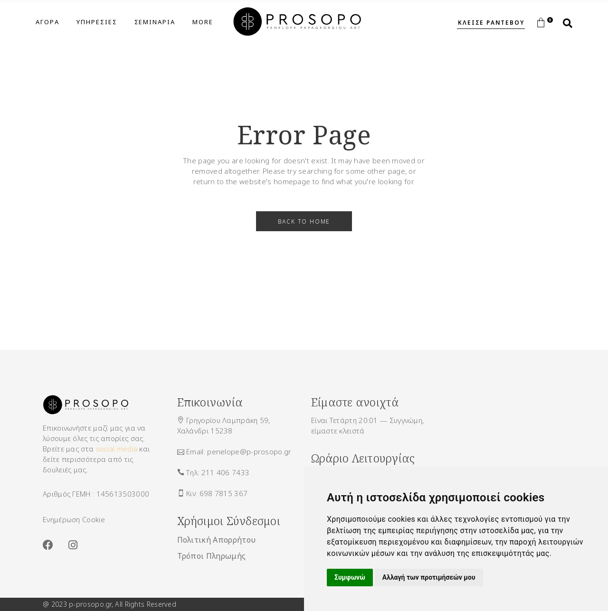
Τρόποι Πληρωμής (211, 556)
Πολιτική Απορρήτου (216, 540)
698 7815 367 (224, 493)
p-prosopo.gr (90, 604)
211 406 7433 (225, 472)
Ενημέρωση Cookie (74, 519)
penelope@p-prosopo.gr (249, 451)
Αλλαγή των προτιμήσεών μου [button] (428, 577)
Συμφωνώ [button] (349, 577)
